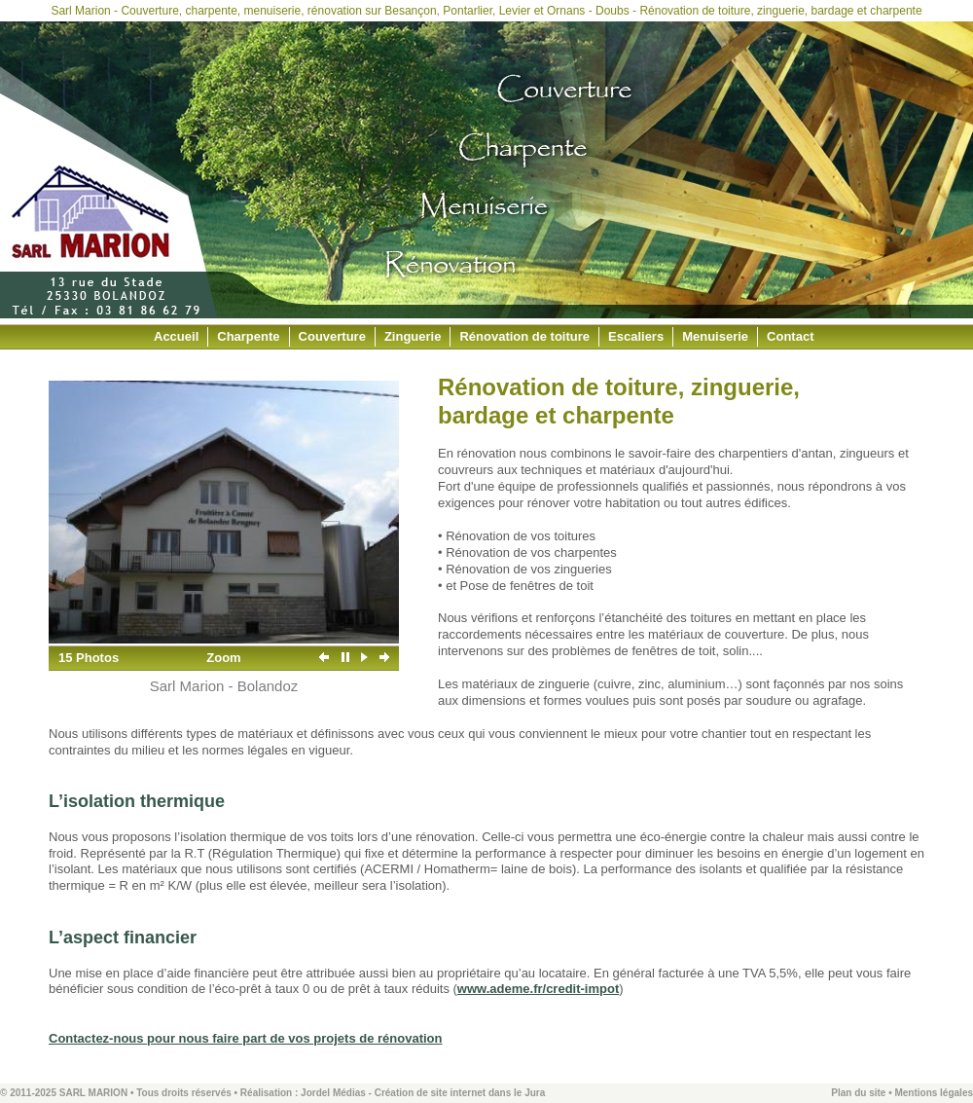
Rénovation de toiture (524, 336)
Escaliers (636, 336)
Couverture (332, 336)
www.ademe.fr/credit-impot (538, 988)
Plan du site (858, 1092)
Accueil (176, 336)
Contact (790, 336)
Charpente (248, 336)
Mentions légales (933, 1092)
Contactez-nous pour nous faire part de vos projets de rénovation (246, 1038)
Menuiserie (715, 336)
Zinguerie (413, 336)
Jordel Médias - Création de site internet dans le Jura (423, 1092)
